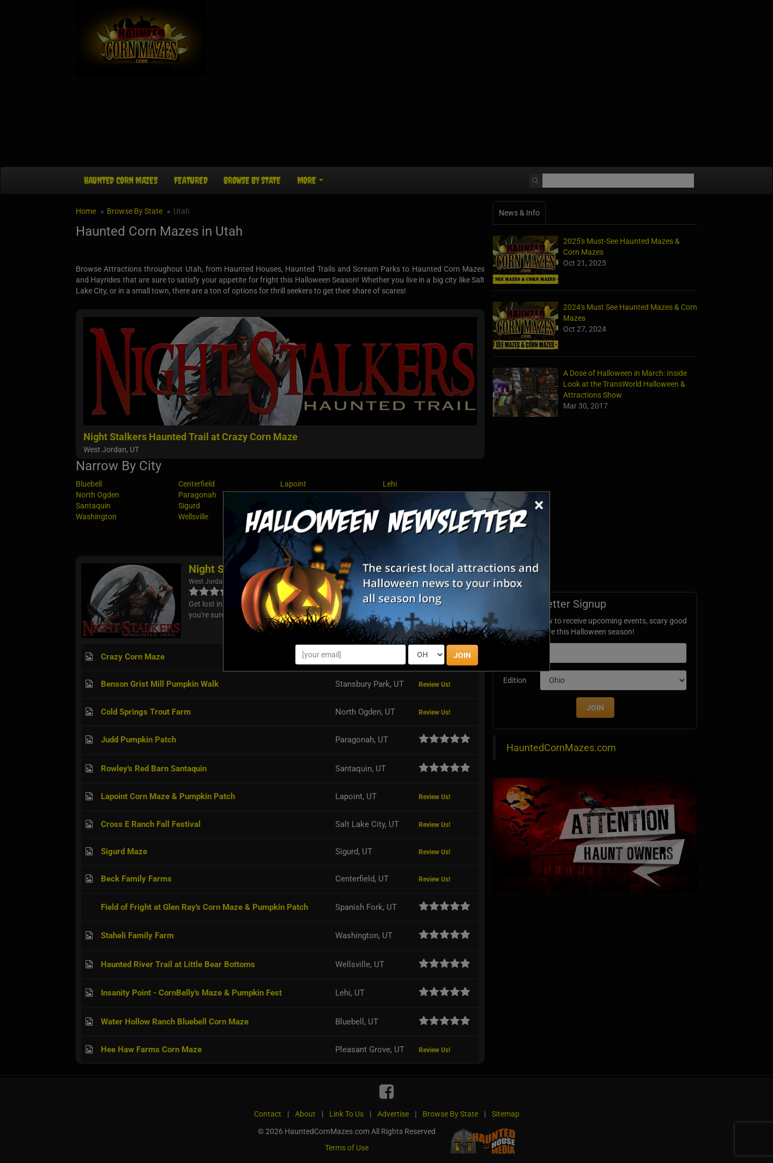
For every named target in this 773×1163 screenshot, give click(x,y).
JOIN (462, 655)
